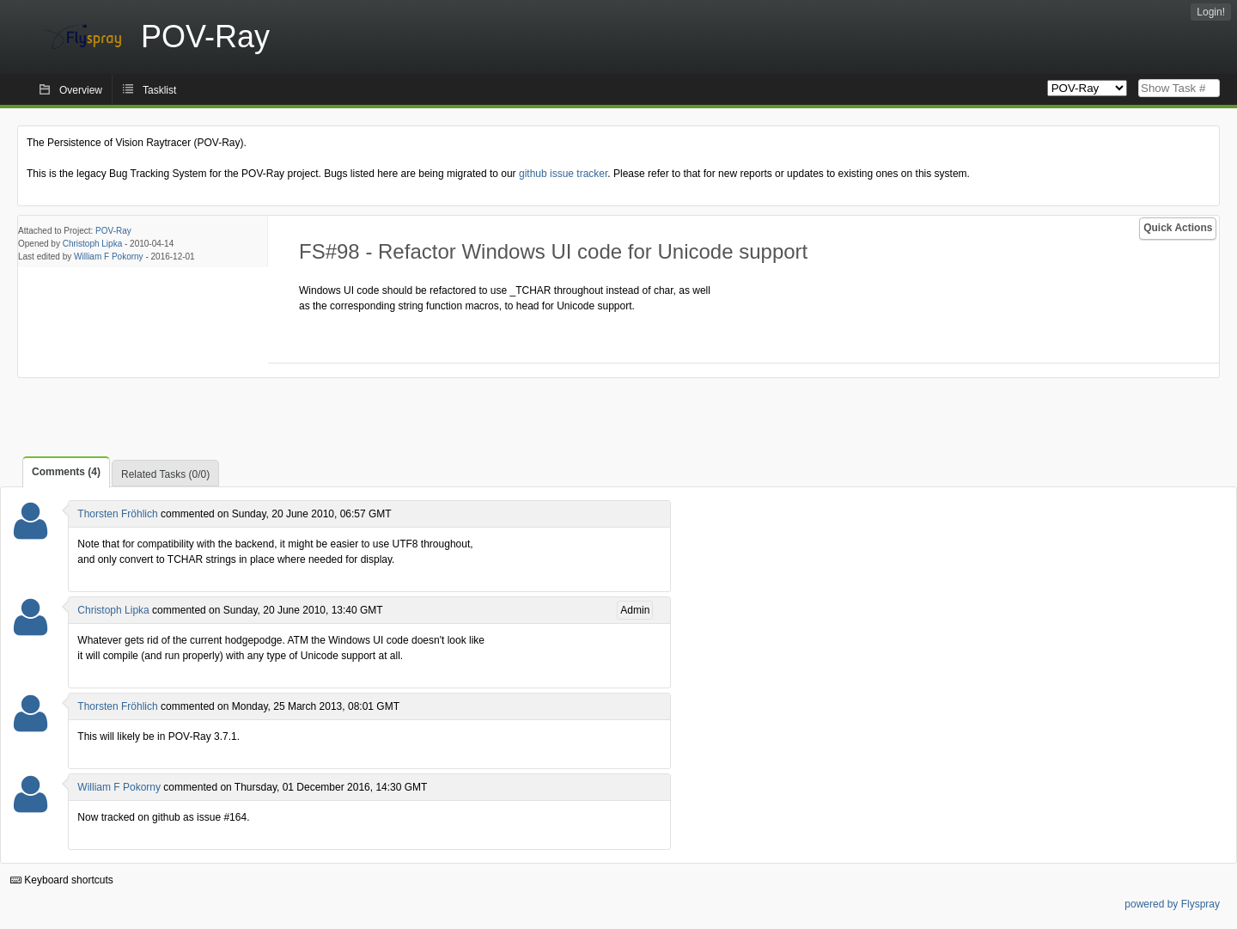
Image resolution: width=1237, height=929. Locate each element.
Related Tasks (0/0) (165, 474)
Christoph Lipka (92, 243)
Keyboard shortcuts (61, 880)
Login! (1211, 12)
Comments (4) (66, 472)
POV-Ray (113, 230)
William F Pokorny (108, 256)
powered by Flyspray (1172, 904)
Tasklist (159, 90)
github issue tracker (563, 174)
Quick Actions (1177, 228)
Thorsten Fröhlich (117, 514)
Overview (80, 90)
